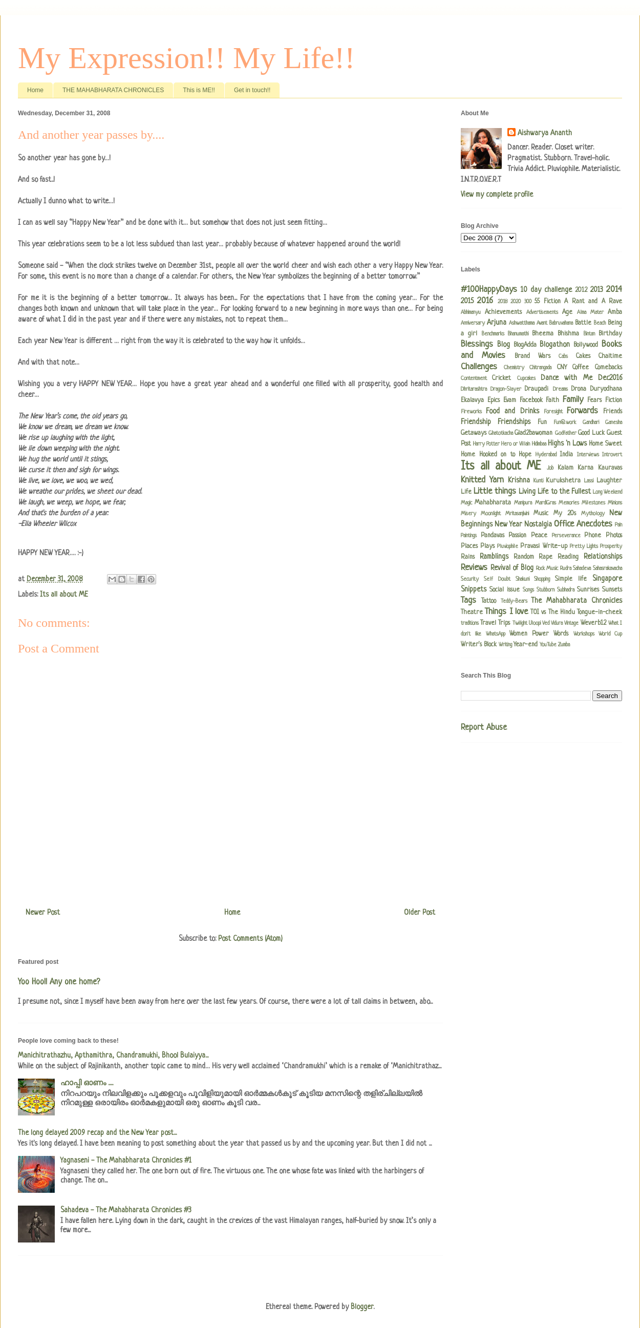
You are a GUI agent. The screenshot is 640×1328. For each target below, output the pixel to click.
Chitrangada (540, 368)
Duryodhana (606, 389)
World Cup (610, 634)
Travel (488, 623)
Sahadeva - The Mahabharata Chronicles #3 (125, 1210)
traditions (470, 623)
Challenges (479, 367)
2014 (614, 289)
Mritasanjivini (517, 514)
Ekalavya (472, 400)
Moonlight (491, 514)
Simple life (571, 579)
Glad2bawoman (533, 433)
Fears (594, 400)
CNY (562, 367)
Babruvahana (561, 323)
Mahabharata (493, 503)
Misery (468, 514)
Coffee (580, 367)
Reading (568, 557)
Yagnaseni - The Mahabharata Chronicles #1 (125, 1160)
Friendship (476, 422)
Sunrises (588, 590)
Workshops (583, 634)
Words (560, 634)
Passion (517, 535)
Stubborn (545, 590)
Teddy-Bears (514, 601)
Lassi (588, 481)
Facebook (531, 400)
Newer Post (43, 913)
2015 (467, 301)
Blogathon (555, 345)
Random (524, 557)
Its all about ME (64, 595)
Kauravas (610, 468)
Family (573, 400)
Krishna (519, 480)
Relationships (603, 557)
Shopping (542, 579)
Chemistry (514, 368)
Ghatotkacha (500, 433)
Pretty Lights (584, 546)
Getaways (473, 433)
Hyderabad (546, 455)
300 (527, 302)
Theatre (472, 612)
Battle (583, 323)
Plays (487, 546)
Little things (495, 491)
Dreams (560, 389)
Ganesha (613, 422)
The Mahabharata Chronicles (576, 601)
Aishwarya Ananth (545, 133)
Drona (578, 389)
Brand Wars (532, 356)
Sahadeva (582, 568)
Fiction (613, 400)
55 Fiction (547, 301)
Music (541, 513)
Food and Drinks (512, 411)
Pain (618, 525)
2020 (515, 302)
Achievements (503, 312)
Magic (466, 503)
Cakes (583, 356)
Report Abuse (484, 727)
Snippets (473, 589)
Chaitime (610, 356)
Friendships (514, 422)
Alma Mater (590, 312)
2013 (596, 290)
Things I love (506, 612)
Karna (585, 468)
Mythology (593, 514)
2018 (502, 302)
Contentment (474, 378)
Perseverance (566, 536)
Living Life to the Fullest (554, 492)
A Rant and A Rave (593, 301)
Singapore (607, 579)
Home (35, 90)
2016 (485, 301)
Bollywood (585, 345)
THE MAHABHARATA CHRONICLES (113, 90)
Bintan (589, 334)
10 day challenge (546, 290)
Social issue (504, 590)
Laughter (609, 480)
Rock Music (547, 568)
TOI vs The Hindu (552, 612)
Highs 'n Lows (567, 443)
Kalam (565, 468)
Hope (525, 454)
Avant (542, 323)
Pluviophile (507, 546)
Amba (615, 312)
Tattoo (488, 601)
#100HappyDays (489, 289)
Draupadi (536, 389)
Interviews (588, 455)
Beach (600, 323)
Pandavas (492, 535)
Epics (493, 400)
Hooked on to (497, 454)
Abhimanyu (471, 312)
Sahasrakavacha (607, 568)
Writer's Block (479, 644)
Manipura (523, 503)
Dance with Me (566, 378)
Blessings (477, 344)
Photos (614, 535)
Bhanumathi (518, 334)
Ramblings (494, 557)
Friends (612, 411)
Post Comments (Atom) (250, 939)
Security (470, 579)
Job (550, 468)
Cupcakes (526, 378)
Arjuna (496, 323)
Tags (468, 600)
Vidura (557, 623)
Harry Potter (486, 444)
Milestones (593, 503)
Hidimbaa (539, 444)
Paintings (469, 536)
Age (567, 312)
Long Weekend (607, 492)
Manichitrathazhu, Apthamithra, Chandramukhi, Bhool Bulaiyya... (113, 1055)
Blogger (362, 1307)
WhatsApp (495, 634)
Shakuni (522, 579)
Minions (615, 503)
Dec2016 (610, 378)
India (566, 454)
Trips (504, 623)
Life (466, 492)
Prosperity (611, 546)
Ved (545, 623)
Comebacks (608, 367)
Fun (542, 422)
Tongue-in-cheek (599, 612)
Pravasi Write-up (543, 546)
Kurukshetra (563, 480)
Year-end (526, 644)
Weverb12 (593, 623)
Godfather (566, 433)
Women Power (529, 634)
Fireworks (471, 412)
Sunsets (612, 590)
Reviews (474, 568)
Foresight (553, 412)
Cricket (501, 378)
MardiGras (545, 503)
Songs (528, 590)
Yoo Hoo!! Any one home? (59, 982)
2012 (581, 290)
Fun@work (564, 422)
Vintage (571, 623)
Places (469, 546)
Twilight (520, 623)
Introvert (612, 455)
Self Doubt (497, 579)
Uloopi (535, 623)
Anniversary (473, 323)
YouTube (548, 645)
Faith (552, 400)
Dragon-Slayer (505, 389)
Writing (505, 645)
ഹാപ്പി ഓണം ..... (86, 1083)
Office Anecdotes (583, 524)
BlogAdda (525, 345)
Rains (468, 557)
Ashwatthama (522, 323)
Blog (503, 345)
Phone (592, 535)
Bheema (542, 334)
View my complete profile (497, 195)
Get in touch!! (252, 90)
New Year (508, 524)
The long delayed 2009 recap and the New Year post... (97, 1133)
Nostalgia (538, 524)
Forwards (582, 411)
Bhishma (568, 334)
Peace (539, 535)
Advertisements (542, 312)
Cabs (563, 356)
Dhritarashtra (474, 389)
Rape (545, 557)
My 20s (564, 513)
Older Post (419, 913)
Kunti (538, 481)
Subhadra (565, 590)
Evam (509, 400)
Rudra (565, 568)
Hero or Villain (515, 444)
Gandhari (591, 422)
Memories (569, 503)
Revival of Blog (512, 568)
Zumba (564, 645)
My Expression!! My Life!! (186, 58)
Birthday (610, 334)
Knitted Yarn (482, 480)
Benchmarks (493, 334)
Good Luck (591, 433)
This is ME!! (199, 90)
